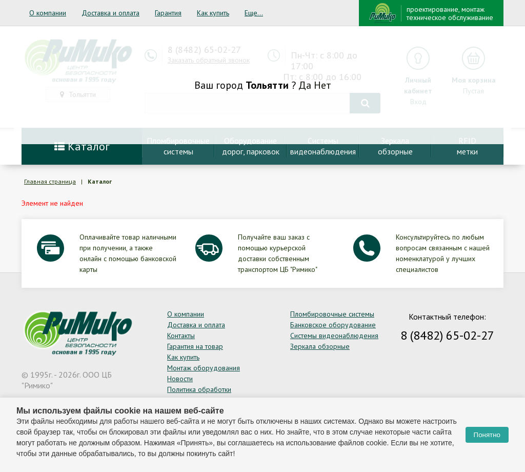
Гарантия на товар (195, 346)
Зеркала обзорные (320, 346)
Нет (322, 85)
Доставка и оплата (110, 12)
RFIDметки (467, 145)
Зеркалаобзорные (395, 145)
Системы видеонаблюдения (334, 335)
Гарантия (168, 12)
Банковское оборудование (333, 324)
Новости (180, 378)
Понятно (487, 435)
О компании (47, 12)
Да (304, 85)
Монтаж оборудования (203, 367)
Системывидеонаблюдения (323, 145)
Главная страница (50, 181)
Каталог (82, 146)
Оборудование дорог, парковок (250, 145)
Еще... (254, 12)
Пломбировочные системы (332, 314)
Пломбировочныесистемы (178, 145)
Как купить (213, 12)
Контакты (181, 335)
